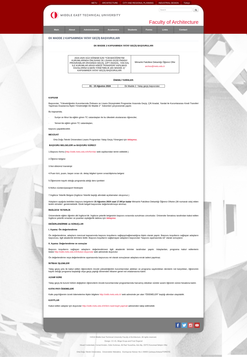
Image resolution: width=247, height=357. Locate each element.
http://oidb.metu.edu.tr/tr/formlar (81, 151)
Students (132, 29)
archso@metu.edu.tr (155, 66)
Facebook (178, 325)
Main (56, 29)
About (72, 29)
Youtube (197, 325)
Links (165, 29)
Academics (113, 29)
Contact (183, 29)
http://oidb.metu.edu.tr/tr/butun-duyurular (73, 252)
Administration (91, 29)
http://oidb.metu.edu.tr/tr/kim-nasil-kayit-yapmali (105, 306)
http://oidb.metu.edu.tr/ (110, 294)
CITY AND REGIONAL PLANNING (138, 3)
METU (94, 3)
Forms (149, 29)
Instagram (191, 325)
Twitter (185, 325)
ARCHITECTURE (110, 3)
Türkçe (187, 3)
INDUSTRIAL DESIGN (169, 3)
